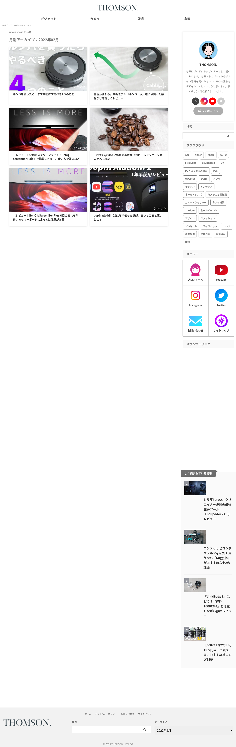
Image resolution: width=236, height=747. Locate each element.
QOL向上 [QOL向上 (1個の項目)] (190, 178)
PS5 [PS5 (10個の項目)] (215, 170)
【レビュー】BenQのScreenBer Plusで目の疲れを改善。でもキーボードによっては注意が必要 (48, 223)
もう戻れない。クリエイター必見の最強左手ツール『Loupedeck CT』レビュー (208, 520)
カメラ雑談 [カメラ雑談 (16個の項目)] (218, 202)
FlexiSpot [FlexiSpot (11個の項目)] (190, 162)
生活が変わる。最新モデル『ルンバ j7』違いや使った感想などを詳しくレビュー (128, 95)
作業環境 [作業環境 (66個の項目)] (190, 233)
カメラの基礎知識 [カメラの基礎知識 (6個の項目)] (217, 194)
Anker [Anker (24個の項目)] (198, 154)
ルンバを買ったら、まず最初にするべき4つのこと (47, 95)
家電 (187, 18)
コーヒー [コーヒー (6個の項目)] (190, 210)
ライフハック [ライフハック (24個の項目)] (210, 225)
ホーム (88, 711)
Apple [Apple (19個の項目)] (211, 154)
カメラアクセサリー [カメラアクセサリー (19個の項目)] (195, 202)
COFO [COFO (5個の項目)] (223, 154)
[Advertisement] (208, 403)
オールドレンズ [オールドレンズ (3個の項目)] (193, 194)
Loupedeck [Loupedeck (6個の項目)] (208, 162)
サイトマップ (144, 711)
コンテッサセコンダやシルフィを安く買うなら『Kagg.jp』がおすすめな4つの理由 (208, 577)
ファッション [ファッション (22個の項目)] (208, 218)
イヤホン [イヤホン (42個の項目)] (190, 186)
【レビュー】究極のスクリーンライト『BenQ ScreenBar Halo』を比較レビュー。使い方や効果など (47, 158)
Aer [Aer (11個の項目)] (187, 154)
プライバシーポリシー (106, 711)
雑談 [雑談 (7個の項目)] (187, 241)
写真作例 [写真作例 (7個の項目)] (205, 233)
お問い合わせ (127, 711)
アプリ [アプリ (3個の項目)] (216, 178)
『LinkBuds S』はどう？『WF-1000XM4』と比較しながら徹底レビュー (207, 634)
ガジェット (49, 18)
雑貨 (141, 18)
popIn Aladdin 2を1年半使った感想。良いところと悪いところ (127, 221)
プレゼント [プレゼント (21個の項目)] (191, 225)
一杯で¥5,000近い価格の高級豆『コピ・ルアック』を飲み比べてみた (127, 156)
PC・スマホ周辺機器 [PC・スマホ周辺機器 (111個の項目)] (196, 170)
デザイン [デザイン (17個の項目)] (190, 218)
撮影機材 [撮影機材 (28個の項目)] (220, 233)
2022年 (22, 32)
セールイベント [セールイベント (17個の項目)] (209, 210)
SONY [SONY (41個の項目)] (204, 178)
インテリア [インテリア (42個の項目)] (206, 186)
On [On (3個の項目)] (222, 162)
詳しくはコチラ (208, 110)
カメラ (95, 18)
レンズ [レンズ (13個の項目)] (226, 225)
